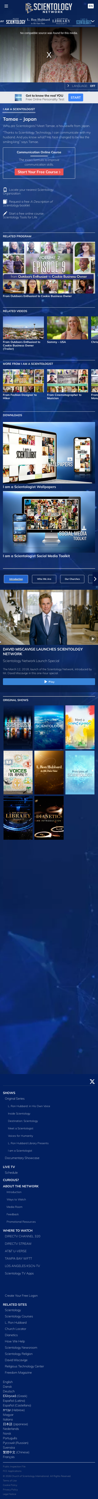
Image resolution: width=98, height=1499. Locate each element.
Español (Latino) (14, 1401)
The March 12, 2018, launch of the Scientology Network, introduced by (47, 669)
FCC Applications (12, 1471)
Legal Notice (9, 1494)
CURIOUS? (11, 1180)
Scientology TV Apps (19, 1273)
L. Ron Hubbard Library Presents (28, 1143)
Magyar (8, 1415)
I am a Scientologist (20, 1150)
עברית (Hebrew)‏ (14, 1410)
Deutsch (9, 1391)
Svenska (9, 1447)
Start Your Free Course (39, 172)
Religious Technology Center (24, 1366)
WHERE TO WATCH (17, 1230)
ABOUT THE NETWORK (21, 1186)
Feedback (13, 1214)
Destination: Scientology (23, 1121)
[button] (95, 579)
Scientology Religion (19, 1354)
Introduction (14, 1192)
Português (10, 1438)
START (76, 97)
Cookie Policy (10, 1485)
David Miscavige (16, 1360)
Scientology (13, 1310)
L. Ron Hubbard (16, 1322)
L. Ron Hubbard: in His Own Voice (29, 1106)
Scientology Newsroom (21, 1347)
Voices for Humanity (20, 1136)
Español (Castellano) (17, 1405)
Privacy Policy (10, 1489)
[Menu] (6, 6)
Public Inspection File (14, 1466)
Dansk (7, 1386)
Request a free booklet (28, 203)
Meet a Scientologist (20, 1128)
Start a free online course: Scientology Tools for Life (23, 215)
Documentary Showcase (22, 1158)
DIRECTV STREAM (18, 1244)
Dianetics (11, 1335)
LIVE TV (9, 1167)
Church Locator (15, 1329)
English (8, 1382)
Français (9, 1457)
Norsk (7, 1433)
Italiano (8, 1419)
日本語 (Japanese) (15, 1424)
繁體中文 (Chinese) (16, 1452)
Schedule (11, 1172)
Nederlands (11, 1429)
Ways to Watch (16, 1199)
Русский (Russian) (16, 1443)
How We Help (15, 1341)
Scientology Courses (19, 1316)
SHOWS (9, 1093)
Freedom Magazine (18, 1372)
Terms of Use (10, 1480)
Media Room (14, 1207)
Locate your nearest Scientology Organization (28, 191)
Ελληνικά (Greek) (15, 1396)
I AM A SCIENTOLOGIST (19, 109)
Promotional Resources (21, 1221)
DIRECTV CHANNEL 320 (22, 1236)
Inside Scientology (19, 1113)
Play (49, 681)
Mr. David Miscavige (15, 673)
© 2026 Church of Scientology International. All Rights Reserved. (37, 1476)
